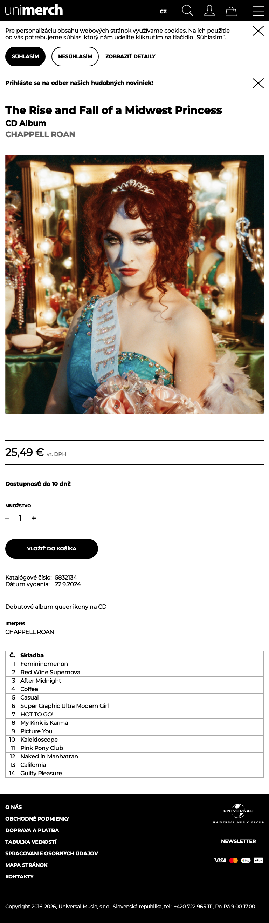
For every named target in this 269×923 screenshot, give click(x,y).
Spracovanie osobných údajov (51, 853)
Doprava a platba (32, 830)
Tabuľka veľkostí (30, 842)
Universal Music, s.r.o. (84, 906)
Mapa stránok (26, 865)
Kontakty (19, 877)
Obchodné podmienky (37, 819)
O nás (13, 807)
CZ (163, 11)
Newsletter (238, 841)
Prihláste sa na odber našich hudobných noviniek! (79, 83)
